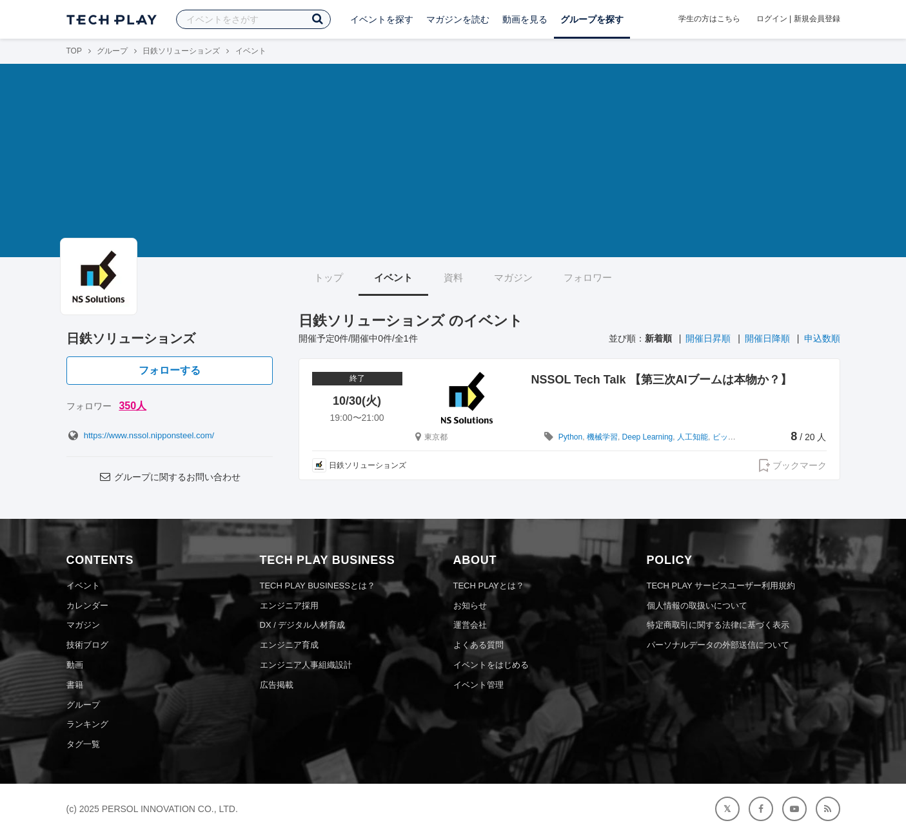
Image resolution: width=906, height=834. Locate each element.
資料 (453, 277)
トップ (328, 277)
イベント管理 (478, 685)
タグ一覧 (83, 744)
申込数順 (822, 338)
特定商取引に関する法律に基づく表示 (718, 625)
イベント (393, 277)
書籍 (74, 685)
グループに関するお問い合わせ (169, 477)
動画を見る (524, 19)
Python (570, 436)
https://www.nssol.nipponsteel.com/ (140, 435)
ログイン (771, 18)
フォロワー (588, 277)
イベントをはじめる (491, 665)
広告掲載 (276, 685)
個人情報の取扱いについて (697, 605)
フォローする (170, 370)
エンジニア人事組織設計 (306, 665)
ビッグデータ (736, 436)
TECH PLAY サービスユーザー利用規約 (721, 585)
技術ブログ (87, 645)
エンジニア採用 (289, 605)
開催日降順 (767, 338)
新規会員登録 (817, 18)
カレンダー (87, 605)
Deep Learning (647, 436)
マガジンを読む (457, 19)
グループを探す (592, 19)
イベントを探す (381, 19)
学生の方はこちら (709, 18)
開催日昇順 (708, 338)
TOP (74, 50)
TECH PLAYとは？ (488, 585)
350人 (132, 405)
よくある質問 (478, 645)
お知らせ (470, 605)
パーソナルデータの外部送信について (718, 645)
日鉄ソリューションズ (181, 50)
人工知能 (692, 436)
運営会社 (470, 625)
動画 (74, 665)
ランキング (87, 724)
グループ (112, 50)
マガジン (513, 277)
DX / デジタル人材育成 (303, 625)
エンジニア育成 (289, 645)
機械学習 (602, 436)
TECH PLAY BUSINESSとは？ (317, 585)
